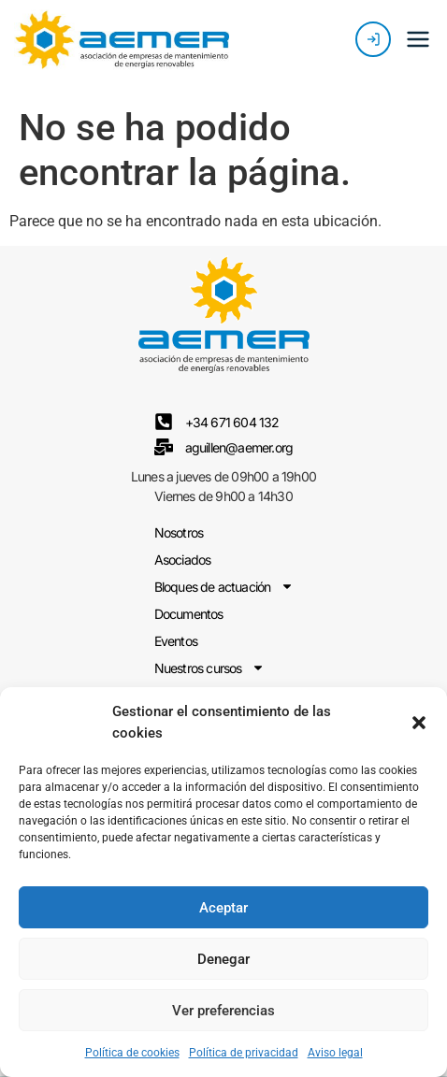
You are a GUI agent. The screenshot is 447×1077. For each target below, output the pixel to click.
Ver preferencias (223, 1010)
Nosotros (179, 532)
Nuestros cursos (209, 668)
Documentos (189, 614)
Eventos (175, 641)
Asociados (182, 559)
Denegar (223, 959)
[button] (419, 722)
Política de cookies (132, 1052)
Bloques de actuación (224, 586)
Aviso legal (335, 1052)
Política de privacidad (243, 1052)
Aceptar (223, 907)
